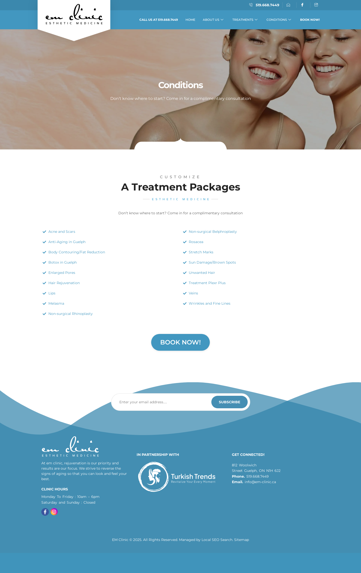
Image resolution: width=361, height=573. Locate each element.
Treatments (244, 20)
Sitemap (241, 539)
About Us (213, 20)
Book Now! (180, 342)
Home (190, 20)
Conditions (278, 20)
